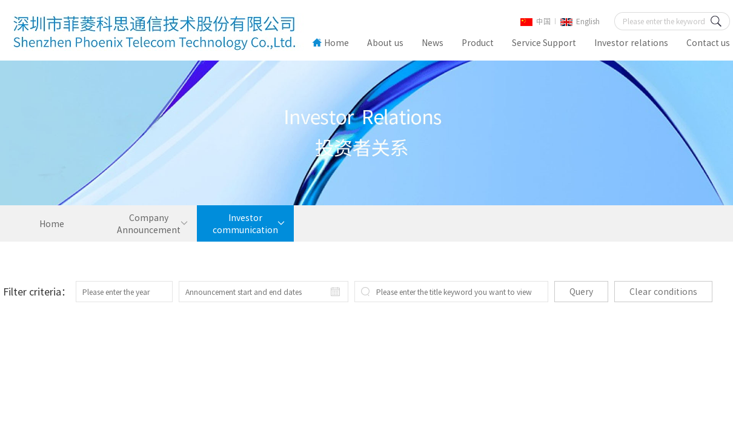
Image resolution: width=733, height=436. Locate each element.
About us (385, 42)
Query (581, 291)
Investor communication (245, 223)
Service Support (544, 42)
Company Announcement (149, 223)
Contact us (708, 42)
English (580, 21)
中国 (535, 21)
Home (331, 42)
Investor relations (631, 42)
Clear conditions (663, 291)
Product (478, 42)
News (432, 42)
